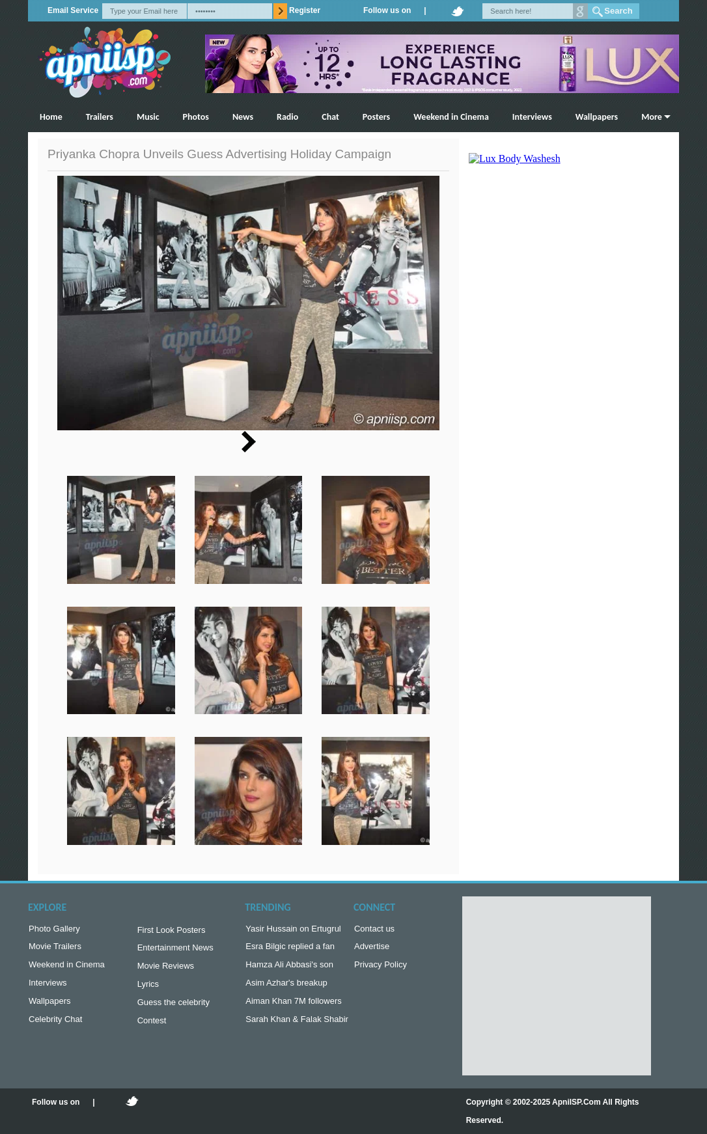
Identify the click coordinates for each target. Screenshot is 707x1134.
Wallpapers (596, 116)
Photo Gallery (54, 930)
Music (148, 116)
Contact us (374, 930)
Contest (152, 1028)
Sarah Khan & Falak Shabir (296, 1027)
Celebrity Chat (55, 1027)
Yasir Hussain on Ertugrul (292, 930)
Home (51, 116)
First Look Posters (171, 931)
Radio (287, 116)
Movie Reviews (165, 970)
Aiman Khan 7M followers (293, 1007)
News (242, 116)
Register (304, 10)
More (651, 116)
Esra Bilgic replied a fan (290, 949)
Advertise (371, 949)
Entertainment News (175, 950)
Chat (330, 116)
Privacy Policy (380, 968)
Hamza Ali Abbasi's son (289, 968)
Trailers (99, 116)
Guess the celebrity (173, 1009)
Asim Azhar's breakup (286, 988)
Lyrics (148, 989)
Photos (196, 116)
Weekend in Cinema (451, 116)
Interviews (532, 116)
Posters (376, 116)
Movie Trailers (55, 949)
